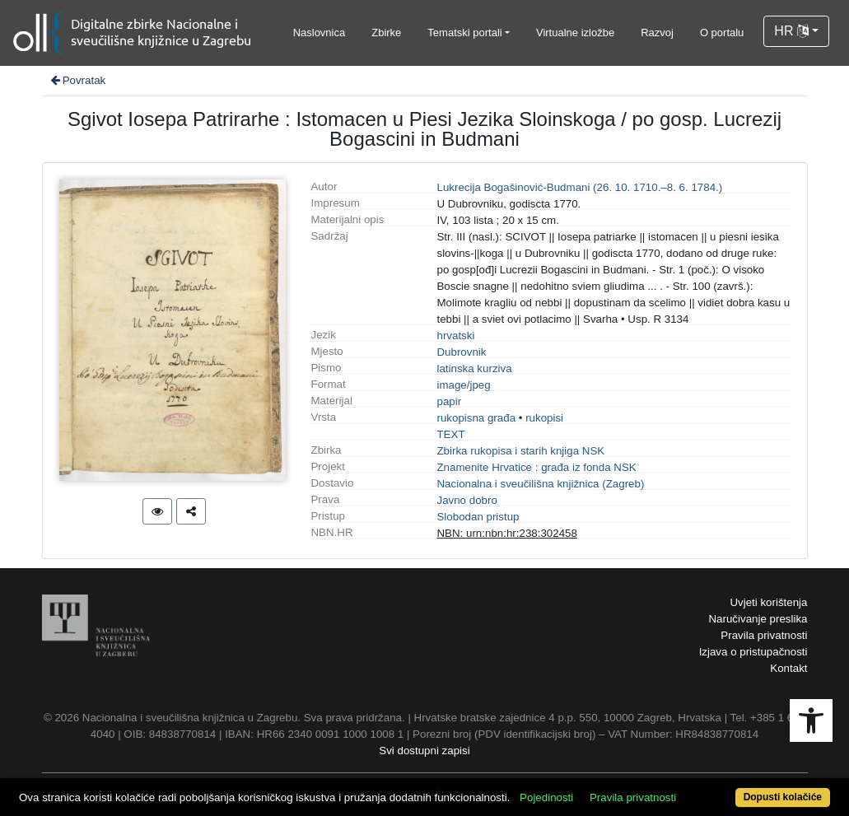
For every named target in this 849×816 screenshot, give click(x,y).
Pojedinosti (546, 797)
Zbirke (386, 32)
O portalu (722, 32)
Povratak (77, 80)
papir (448, 401)
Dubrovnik (461, 352)
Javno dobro (466, 500)
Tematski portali (464, 32)
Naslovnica (319, 32)
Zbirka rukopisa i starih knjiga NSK (520, 451)
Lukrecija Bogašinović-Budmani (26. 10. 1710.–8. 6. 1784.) (579, 187)
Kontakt (788, 668)
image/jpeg (463, 385)
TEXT (450, 434)
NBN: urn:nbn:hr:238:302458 (506, 533)
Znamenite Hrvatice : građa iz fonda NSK (536, 467)
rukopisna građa (475, 418)
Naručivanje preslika (757, 619)
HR (791, 31)
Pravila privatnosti (764, 635)
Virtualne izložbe (575, 32)
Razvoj (657, 32)
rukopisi (544, 418)
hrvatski (455, 335)
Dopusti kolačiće (783, 797)
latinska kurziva (473, 368)
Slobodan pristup (477, 517)
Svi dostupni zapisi (424, 750)
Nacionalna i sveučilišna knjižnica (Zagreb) (540, 484)
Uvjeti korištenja (768, 602)
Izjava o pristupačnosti (753, 652)
